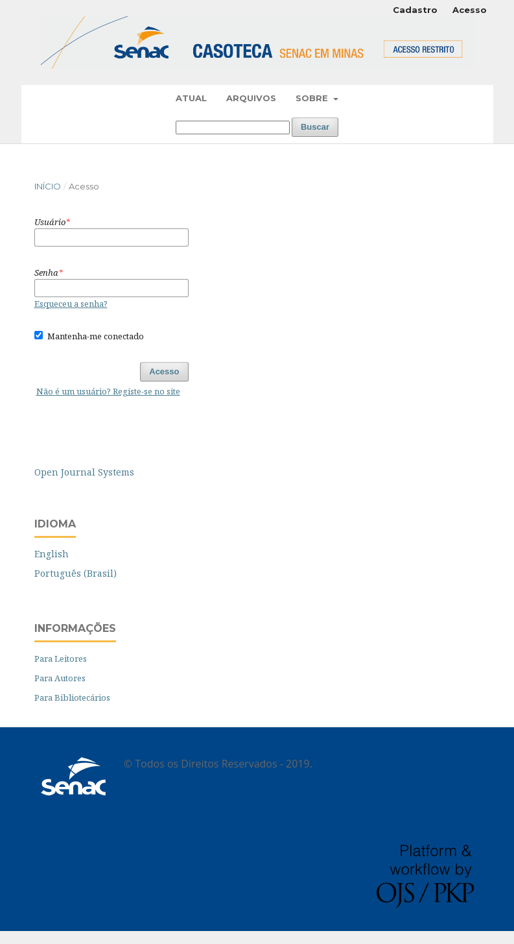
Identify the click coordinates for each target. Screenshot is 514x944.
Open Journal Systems (84, 472)
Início (47, 186)
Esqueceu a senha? (71, 303)
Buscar (315, 127)
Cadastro (415, 10)
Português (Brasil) (75, 573)
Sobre (313, 98)
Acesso (469, 10)
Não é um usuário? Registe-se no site (108, 391)
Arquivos (251, 98)
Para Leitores (60, 658)
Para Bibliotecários (72, 697)
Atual (191, 98)
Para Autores (60, 678)
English (51, 554)
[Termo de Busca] (233, 127)
